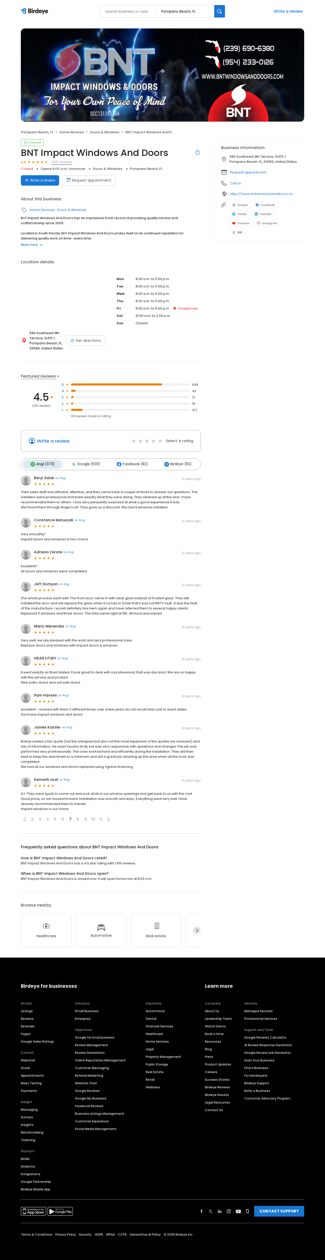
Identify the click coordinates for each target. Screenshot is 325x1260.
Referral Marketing (89, 1074)
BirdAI (25, 1157)
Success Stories (217, 1078)
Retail (150, 1078)
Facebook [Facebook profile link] (265, 205)
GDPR (99, 1233)
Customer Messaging (92, 1066)
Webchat (28, 1059)
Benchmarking (32, 1131)
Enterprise (83, 1017)
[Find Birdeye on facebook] (202, 1210)
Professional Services (260, 1017)
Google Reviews (87, 1089)
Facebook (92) (127, 463)
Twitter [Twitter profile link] (239, 214)
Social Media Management (96, 1127)
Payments (29, 1089)
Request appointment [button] (248, 172)
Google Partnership (36, 1180)
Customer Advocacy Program (267, 1097)
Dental (151, 1017)
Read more (32, 245)
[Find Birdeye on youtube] (238, 1210)
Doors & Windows (104, 132)
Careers (211, 1071)
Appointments (32, 1074)
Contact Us (214, 1109)
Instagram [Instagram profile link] (267, 223)
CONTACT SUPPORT (279, 1210)
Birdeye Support (256, 1082)
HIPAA (110, 1233)
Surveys (27, 1116)
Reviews (27, 1017)
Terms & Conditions (36, 1233)
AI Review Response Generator (268, 1044)
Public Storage (157, 1063)
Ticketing (28, 1139)
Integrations (30, 1173)
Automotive (155, 1010)
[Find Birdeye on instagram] (229, 1210)
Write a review (288, 11)
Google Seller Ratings (37, 1040)
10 (93, 818)
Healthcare (154, 1032)
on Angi (60, 477)
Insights (27, 1123)
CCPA (122, 1233)
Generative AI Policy (145, 1233)
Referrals (28, 1025)
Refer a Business (257, 1089)
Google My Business (90, 1097)
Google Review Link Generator (267, 1051)
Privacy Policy (65, 1233)
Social (25, 1066)
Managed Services (258, 1010)
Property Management (163, 1055)
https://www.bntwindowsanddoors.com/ (263, 193)
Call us (235, 183)
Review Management (91, 1044)
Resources (213, 1040)
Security (85, 1233)
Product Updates (218, 1063)
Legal (150, 1048)
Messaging (29, 1108)
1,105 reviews (62, 161)
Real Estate (155, 1071)
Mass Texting (31, 1082)
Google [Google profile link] (240, 205)
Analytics (28, 1165)
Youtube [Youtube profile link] (240, 223)
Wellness (153, 1086)
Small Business (87, 1010)
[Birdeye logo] (35, 11)
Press (209, 1055)
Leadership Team (218, 1017)
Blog (208, 1048)
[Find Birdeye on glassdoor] (247, 1210)
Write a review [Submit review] (40, 180)
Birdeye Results (217, 1093)
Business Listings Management (99, 1112)
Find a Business (256, 1066)
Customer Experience (92, 1120)
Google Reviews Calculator (265, 1036)
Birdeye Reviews (217, 1086)
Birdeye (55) (171, 463)
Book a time (214, 1032)
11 (101, 818)
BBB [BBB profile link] (237, 232)
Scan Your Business (259, 1059)
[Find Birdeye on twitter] (211, 1210)
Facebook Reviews (89, 1105)
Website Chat (86, 1082)
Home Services (71, 132)
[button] (24, 818)
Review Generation (90, 1051)
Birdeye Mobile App (35, 1188)
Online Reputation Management (100, 1059)
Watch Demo (215, 1025)
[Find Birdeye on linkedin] (220, 1210)
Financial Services (159, 1025)
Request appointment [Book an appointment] (89, 180)
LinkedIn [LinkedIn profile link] (263, 214)
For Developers (255, 1074)
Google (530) (83, 463)
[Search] (219, 11)
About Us (212, 1010)
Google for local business (95, 1036)
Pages (25, 1032)
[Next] (197, 929)
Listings (27, 1010)
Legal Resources (217, 1101)
